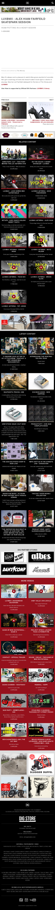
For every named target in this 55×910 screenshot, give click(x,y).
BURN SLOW (24, 872)
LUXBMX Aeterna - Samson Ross (14, 250)
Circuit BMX (10, 889)
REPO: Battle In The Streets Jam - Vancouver (41, 462)
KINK (35, 874)
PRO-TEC (36, 876)
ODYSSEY (18, 876)
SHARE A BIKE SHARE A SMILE (24, 878)
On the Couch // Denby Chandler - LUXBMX (41, 163)
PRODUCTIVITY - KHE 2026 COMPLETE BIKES (41, 425)
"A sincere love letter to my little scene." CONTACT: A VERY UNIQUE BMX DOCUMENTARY (14, 359)
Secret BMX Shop (16, 891)
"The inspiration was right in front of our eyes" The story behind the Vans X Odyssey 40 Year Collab (14, 532)
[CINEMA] (14, 787)
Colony (47, 88)
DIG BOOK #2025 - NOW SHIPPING (41, 393)
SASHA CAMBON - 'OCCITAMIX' (13, 685)
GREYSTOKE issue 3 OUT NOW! (14, 424)
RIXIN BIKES (43, 876)
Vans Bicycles (43, 891)
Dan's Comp (18, 889)
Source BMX (27, 891)
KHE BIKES (30, 874)
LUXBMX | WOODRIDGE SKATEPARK (14, 601)
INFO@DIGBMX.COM (29, 837)
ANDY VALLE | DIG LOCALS (41, 601)
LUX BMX (48, 874)
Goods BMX (33, 889)
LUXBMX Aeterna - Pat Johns (14, 306)
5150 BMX (26, 889)
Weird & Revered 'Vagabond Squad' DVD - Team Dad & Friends (13, 122)
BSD (18, 872)
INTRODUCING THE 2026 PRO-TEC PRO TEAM (41, 357)
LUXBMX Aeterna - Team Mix (14, 277)
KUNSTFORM (41, 874)
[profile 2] (41, 787)
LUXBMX (4, 84)
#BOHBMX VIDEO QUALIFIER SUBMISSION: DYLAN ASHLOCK (42, 121)
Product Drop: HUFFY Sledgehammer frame (41, 530)
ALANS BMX (5, 872)
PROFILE (25, 876)
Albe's (3, 889)
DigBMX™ (38, 810)
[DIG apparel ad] (27, 135)
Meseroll (41, 889)
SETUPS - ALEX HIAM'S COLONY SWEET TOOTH (14, 221)
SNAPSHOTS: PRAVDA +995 (14, 392)
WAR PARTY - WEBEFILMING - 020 (14, 711)
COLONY (37, 872)
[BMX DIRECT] (27, 9)
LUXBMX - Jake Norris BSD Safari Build (14, 192)
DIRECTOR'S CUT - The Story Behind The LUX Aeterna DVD (14, 163)
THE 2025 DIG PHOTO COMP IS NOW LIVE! (13, 462)
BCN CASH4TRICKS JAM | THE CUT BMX (14, 740)
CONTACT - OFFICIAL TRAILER (14, 657)
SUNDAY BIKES (10, 878)
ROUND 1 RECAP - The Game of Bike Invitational (41, 658)
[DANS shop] (14, 569)
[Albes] (41, 557)
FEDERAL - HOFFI (41, 685)
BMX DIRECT (13, 872)
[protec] (14, 764)
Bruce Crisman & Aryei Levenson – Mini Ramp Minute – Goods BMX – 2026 (41, 741)
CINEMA (31, 872)
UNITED (36, 878)
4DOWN (27, 880)
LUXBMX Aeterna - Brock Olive (41, 278)
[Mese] (41, 569)
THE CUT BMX (45, 872)
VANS (41, 878)
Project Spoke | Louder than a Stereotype (41, 631)
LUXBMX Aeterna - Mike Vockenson (41, 192)
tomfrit (27, 905)
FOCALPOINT (11, 874)
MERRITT (12, 876)
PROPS (30, 876)
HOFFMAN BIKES (21, 874)
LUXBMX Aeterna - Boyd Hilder (41, 250)
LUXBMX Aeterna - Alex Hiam (41, 220)
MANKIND (5, 876)
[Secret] (14, 557)
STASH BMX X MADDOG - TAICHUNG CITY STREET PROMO (41, 711)
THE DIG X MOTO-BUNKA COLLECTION (41, 494)
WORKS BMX (48, 878)
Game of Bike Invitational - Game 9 (13, 631)
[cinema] (27, 322)
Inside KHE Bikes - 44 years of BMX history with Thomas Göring (14, 495)
